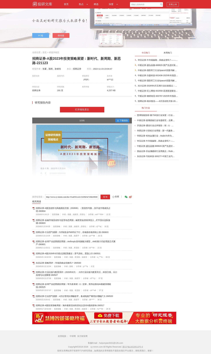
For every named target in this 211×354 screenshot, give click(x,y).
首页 (66, 4)
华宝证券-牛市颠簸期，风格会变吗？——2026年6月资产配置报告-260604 (158, 60)
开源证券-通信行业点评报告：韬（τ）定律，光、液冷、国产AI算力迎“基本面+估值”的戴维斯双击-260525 (156, 125)
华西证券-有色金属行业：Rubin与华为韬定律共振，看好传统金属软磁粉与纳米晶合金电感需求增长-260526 (156, 136)
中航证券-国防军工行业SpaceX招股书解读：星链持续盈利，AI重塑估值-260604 (158, 80)
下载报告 (122, 120)
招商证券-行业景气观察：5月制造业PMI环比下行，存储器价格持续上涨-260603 (72, 232)
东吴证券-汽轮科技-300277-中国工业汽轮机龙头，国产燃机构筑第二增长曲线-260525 (156, 156)
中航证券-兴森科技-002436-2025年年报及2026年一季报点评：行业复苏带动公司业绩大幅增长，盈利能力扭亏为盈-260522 (158, 75)
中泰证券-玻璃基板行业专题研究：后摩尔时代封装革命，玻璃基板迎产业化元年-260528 (156, 120)
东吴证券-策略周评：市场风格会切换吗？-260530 (58, 263)
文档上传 (173, 4)
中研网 (73, 336)
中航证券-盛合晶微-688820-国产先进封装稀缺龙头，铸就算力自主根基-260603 (158, 65)
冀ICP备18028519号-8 (132, 347)
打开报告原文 (82, 109)
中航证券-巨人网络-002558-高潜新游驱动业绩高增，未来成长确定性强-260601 (158, 91)
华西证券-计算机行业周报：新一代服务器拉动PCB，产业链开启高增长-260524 (156, 130)
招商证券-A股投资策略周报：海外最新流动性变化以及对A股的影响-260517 (70, 305)
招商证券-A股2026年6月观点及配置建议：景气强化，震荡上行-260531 (68, 253)
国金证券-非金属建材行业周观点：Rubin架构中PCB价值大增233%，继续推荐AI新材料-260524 (156, 151)
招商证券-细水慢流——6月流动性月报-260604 (158, 101)
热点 (81, 4)
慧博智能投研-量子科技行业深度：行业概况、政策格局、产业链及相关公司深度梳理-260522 (156, 115)
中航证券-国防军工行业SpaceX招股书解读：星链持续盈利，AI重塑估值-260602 (158, 70)
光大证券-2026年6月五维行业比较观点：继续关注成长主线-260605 (158, 86)
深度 (111, 4)
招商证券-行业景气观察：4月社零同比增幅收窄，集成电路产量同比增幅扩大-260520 (74, 296)
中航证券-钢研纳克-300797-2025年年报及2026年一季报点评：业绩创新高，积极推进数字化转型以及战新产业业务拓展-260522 (158, 96)
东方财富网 (82, 336)
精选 (96, 4)
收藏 (115, 196)
